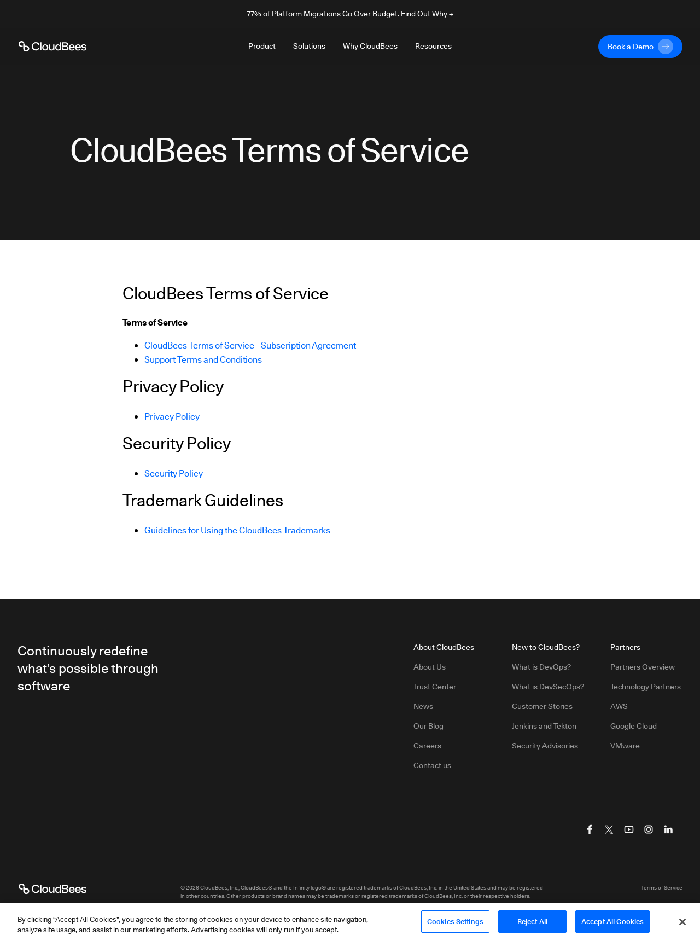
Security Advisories (545, 745)
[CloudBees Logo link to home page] (53, 46)
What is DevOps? (541, 667)
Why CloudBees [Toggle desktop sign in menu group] (370, 46)
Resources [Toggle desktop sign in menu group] (433, 46)
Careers (427, 745)
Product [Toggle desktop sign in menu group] (262, 46)
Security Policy (173, 473)
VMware (625, 745)
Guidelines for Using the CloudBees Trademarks (237, 530)
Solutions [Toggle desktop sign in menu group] (309, 46)
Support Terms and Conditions (203, 360)
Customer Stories (542, 706)
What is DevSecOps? (548, 686)
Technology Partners (645, 686)
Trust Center (434, 686)
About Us (429, 667)
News (423, 706)
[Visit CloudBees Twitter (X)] (609, 829)
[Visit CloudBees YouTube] (628, 829)
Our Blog (428, 726)
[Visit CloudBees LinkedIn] (668, 829)
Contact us (432, 765)
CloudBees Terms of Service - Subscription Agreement (250, 345)
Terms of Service (661, 887)
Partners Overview (642, 667)
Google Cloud (633, 726)
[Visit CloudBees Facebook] (589, 829)
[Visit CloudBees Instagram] (648, 829)
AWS (619, 706)
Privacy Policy (172, 416)
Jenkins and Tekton (544, 726)
